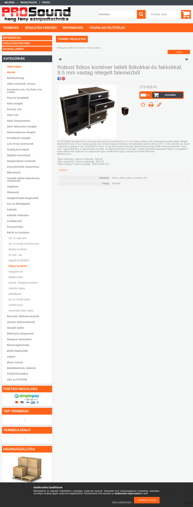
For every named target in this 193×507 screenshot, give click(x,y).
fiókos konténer (17, 266)
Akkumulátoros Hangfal (21, 132)
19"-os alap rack (17, 238)
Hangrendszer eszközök (21, 161)
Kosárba (170, 95)
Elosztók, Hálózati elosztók (23, 316)
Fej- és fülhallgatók (18, 203)
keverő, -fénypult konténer (23, 282)
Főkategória (62, 48)
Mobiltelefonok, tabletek (21, 368)
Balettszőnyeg (15, 78)
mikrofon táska (16, 288)
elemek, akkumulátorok (21, 322)
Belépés (10, 2)
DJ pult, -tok (15, 254)
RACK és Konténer (77, 48)
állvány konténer (17, 249)
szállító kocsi (15, 305)
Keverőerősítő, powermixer (23, 166)
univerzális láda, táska (20, 310)
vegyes (11, 356)
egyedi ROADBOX (18, 260)
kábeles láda (15, 277)
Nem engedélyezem (121, 502)
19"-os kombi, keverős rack (23, 243)
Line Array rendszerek (20, 143)
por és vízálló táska (19, 299)
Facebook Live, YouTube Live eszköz (24, 90)
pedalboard (14, 293)
